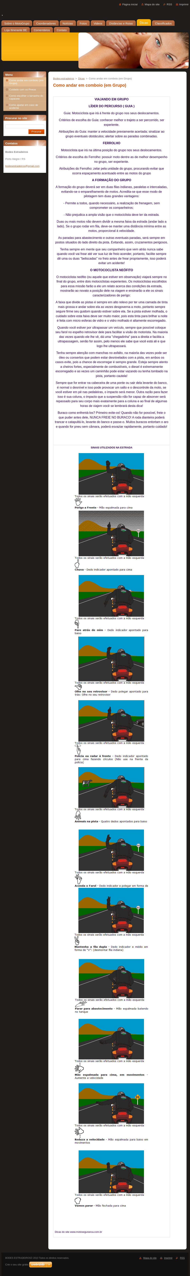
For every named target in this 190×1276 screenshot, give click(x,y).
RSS (169, 4)
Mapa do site (152, 4)
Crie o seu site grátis (16, 1264)
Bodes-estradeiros (63, 78)
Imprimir (184, 4)
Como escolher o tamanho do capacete (26, 97)
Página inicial (130, 4)
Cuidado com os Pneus (22, 89)
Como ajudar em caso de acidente (23, 106)
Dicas (81, 78)
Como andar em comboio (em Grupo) (26, 82)
